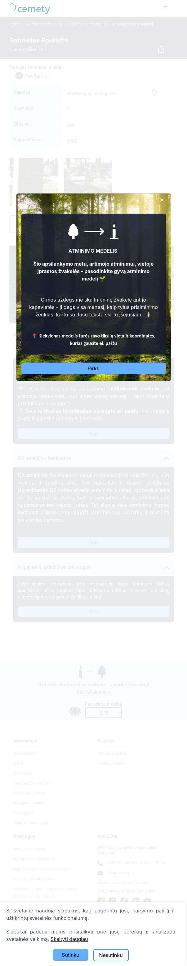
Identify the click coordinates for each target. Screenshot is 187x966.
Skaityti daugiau (69, 939)
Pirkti (93, 368)
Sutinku (70, 955)
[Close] (162, 200)
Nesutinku (111, 955)
